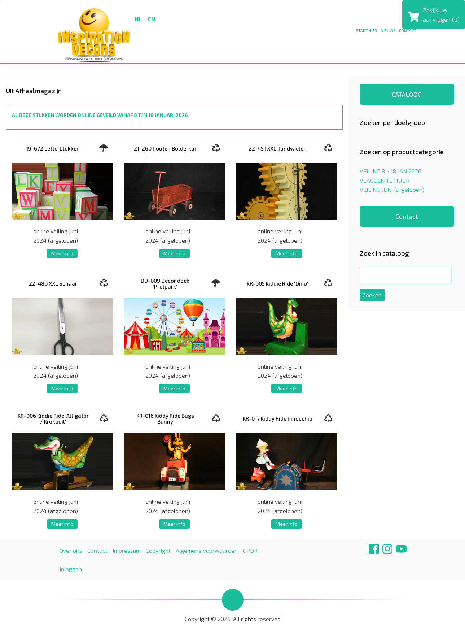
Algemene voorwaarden (207, 550)
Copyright (158, 550)
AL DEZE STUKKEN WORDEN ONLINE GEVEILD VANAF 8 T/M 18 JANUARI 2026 (100, 115)
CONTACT (407, 30)
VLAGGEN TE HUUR (384, 180)
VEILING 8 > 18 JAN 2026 (390, 171)
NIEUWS (388, 30)
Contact (406, 216)
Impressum (127, 550)
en (151, 19)
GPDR (250, 550)
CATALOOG (407, 94)
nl (138, 19)
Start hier (366, 30)
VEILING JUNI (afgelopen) (392, 189)
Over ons (71, 550)
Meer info (62, 253)
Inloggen (71, 568)
